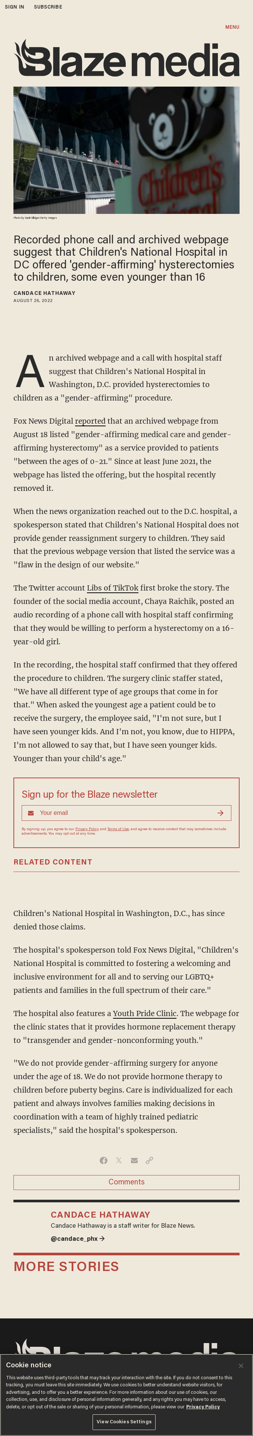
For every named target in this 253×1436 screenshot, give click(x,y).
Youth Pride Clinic (145, 1013)
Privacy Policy (87, 829)
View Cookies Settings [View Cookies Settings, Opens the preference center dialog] (124, 1422)
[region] (126, 1395)
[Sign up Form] (126, 813)
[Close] (241, 1366)
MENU (232, 27)
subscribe (48, 7)
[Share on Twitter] (119, 1160)
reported (90, 421)
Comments (127, 1182)
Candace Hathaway (44, 293)
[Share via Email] (134, 1160)
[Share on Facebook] (103, 1160)
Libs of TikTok (112, 587)
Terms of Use (118, 829)
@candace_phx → (78, 1239)
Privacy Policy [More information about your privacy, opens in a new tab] (203, 1407)
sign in (14, 7)
